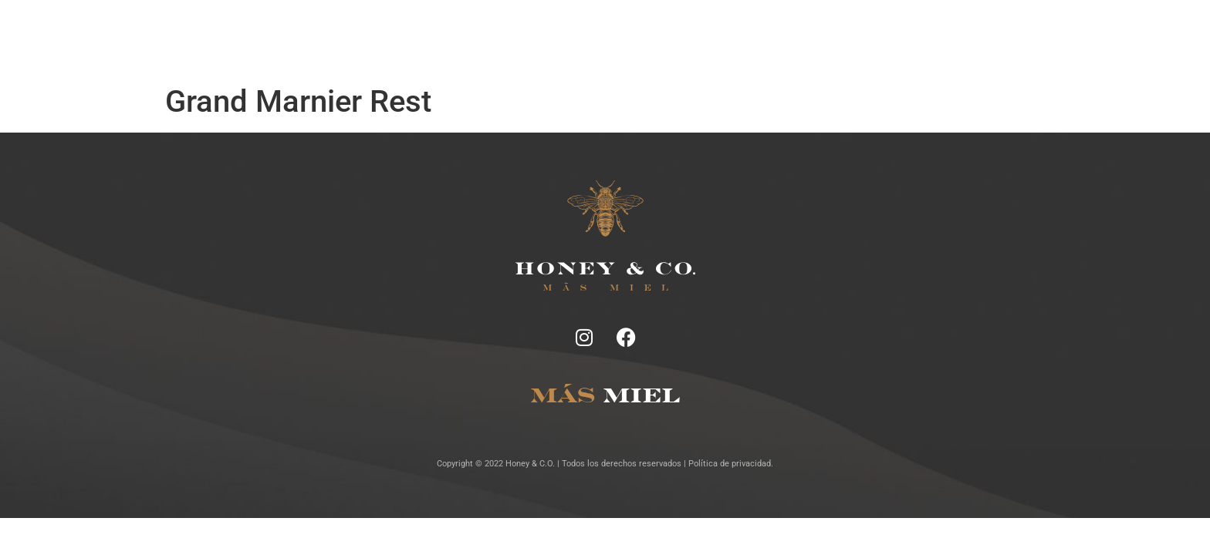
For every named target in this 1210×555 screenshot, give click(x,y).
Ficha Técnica (509, 38)
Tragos (580, 38)
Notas (442, 38)
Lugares (634, 38)
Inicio (394, 38)
